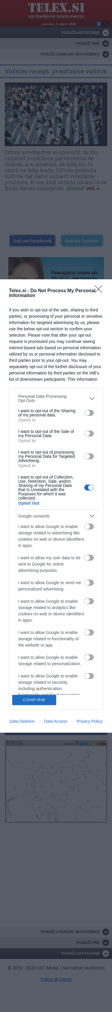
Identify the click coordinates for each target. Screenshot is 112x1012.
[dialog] (56, 506)
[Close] (100, 291)
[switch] (89, 413)
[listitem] (56, 398)
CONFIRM (34, 699)
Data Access (55, 721)
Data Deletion (22, 721)
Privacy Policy (89, 721)
